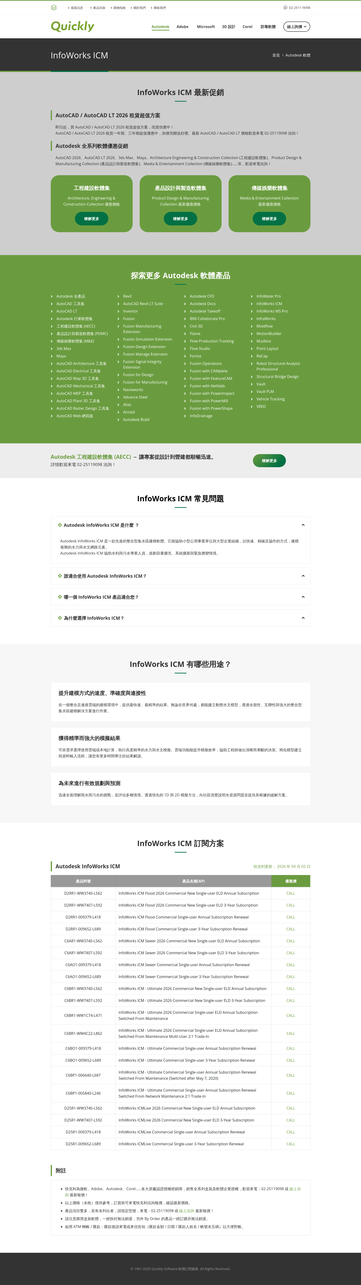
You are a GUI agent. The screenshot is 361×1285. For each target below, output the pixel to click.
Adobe (183, 26)
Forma (195, 356)
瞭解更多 (91, 218)
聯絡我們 (158, 8)
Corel (247, 26)
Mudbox (264, 341)
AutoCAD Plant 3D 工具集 (78, 400)
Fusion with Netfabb (207, 385)
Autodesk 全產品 (71, 296)
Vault (261, 384)
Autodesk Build (136, 419)
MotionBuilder (269, 333)
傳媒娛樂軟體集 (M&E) (75, 341)
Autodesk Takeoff (205, 311)
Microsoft (206, 26)
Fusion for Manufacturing (145, 382)
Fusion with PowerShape (211, 408)
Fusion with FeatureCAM (211, 378)
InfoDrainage (201, 415)
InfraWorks (266, 318)
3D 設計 (228, 26)
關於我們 (138, 8)
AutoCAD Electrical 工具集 (79, 371)
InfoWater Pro (269, 296)
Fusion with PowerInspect (212, 393)
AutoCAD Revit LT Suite (143, 303)
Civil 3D (196, 326)
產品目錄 (97, 8)
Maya (61, 356)
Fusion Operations (206, 363)
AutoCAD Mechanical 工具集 (81, 385)
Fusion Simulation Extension (147, 339)
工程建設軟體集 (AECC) (76, 326)
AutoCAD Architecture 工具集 (82, 363)
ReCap (262, 356)
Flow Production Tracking (212, 341)
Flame (195, 333)
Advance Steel (135, 397)
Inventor (130, 311)
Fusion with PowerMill (209, 400)
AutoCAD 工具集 (70, 303)
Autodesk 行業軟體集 (75, 318)
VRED (261, 406)
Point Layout (267, 348)
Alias (127, 404)
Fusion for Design (138, 374)
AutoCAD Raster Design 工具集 (83, 408)
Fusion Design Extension (144, 346)
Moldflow (265, 326)
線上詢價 (296, 26)
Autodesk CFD (202, 296)
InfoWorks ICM (269, 303)
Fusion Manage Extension (145, 354)
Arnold (129, 412)
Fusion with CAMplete (209, 371)
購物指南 (118, 8)
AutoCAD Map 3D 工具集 (78, 378)
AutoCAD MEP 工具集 (75, 393)
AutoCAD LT (67, 311)
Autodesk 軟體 (297, 55)
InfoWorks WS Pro (272, 311)
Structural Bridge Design (278, 376)
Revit (127, 296)
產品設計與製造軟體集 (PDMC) (82, 333)
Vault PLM (265, 391)
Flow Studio (200, 348)
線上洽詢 (186, 1210)
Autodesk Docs (203, 303)
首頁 (276, 55)
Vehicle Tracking (271, 399)
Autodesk (160, 26)
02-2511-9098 (297, 7)
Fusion (129, 318)
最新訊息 (75, 8)
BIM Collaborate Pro (207, 318)
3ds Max (64, 348)
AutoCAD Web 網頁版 (75, 415)
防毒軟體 (268, 26)
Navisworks (133, 389)
